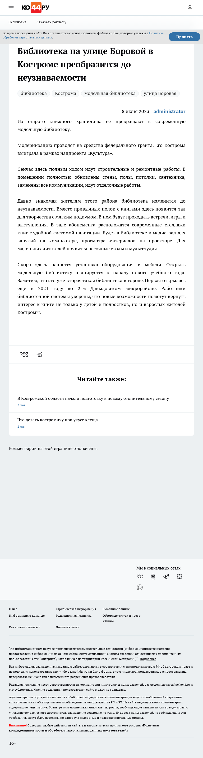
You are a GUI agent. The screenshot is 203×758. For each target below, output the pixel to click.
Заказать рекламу (51, 22)
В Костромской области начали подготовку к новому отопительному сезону (101, 402)
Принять (184, 36)
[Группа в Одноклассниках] (153, 576)
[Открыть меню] (11, 7)
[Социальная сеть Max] (139, 587)
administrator (170, 111)
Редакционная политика (73, 615)
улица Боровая (160, 93)
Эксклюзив (17, 22)
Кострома (65, 93)
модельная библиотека (110, 93)
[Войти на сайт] (189, 7)
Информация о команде (27, 615)
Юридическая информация (76, 609)
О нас (13, 609)
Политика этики (68, 627)
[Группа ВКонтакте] (139, 576)
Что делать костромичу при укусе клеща (101, 423)
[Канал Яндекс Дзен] (179, 576)
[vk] (24, 354)
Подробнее (148, 659)
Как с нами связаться (24, 627)
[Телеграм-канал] (166, 576)
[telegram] (41, 354)
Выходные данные (116, 609)
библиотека (34, 93)
